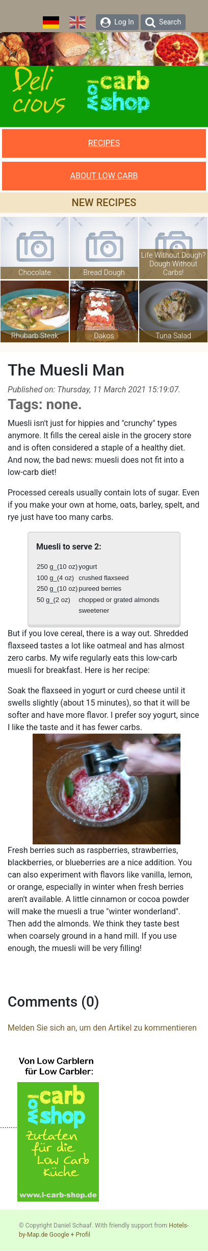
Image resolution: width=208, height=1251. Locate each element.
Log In (117, 22)
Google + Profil (69, 1234)
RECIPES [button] (104, 143)
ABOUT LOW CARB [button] (104, 176)
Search (163, 22)
